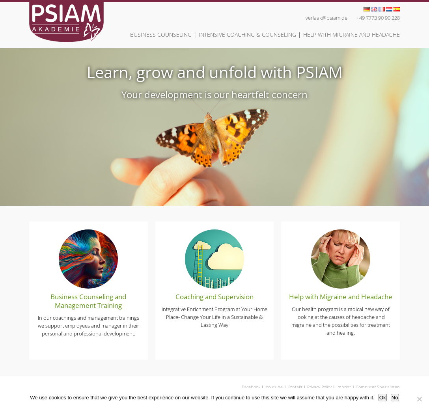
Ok (382, 398)
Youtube (274, 387)
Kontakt (294, 387)
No (395, 398)
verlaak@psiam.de (326, 17)
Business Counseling (161, 34)
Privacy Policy (319, 387)
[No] (419, 399)
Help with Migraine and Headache (351, 34)
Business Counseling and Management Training (88, 301)
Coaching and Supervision (214, 296)
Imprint (343, 387)
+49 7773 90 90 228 (378, 17)
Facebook (251, 387)
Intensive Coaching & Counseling (247, 34)
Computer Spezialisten (378, 387)
